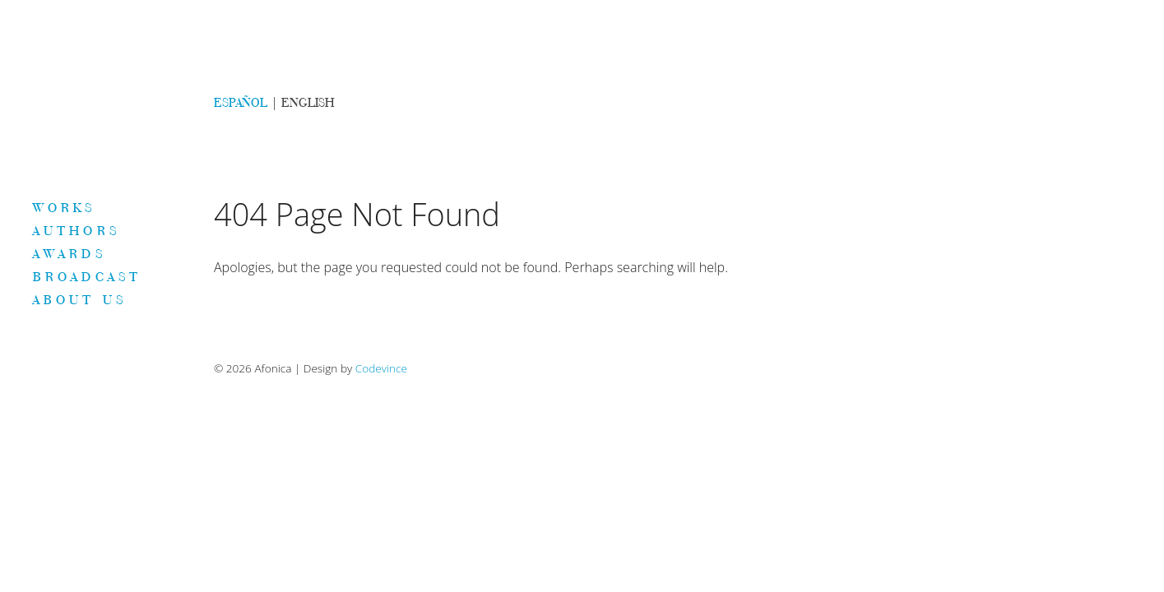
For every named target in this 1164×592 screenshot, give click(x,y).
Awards (69, 253)
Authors (76, 230)
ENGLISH (307, 102)
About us (80, 299)
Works (64, 207)
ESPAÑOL (240, 102)
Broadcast (87, 276)
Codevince (381, 368)
